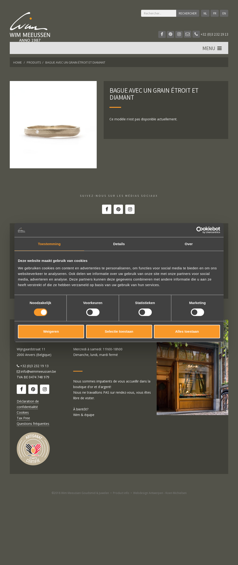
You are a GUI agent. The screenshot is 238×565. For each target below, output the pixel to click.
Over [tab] (189, 244)
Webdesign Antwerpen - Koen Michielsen (160, 560)
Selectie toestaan (119, 331)
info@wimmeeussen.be (38, 438)
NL (205, 13)
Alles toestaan (187, 331)
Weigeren (51, 331)
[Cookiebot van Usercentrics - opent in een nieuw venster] (199, 230)
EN (224, 13)
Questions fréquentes (33, 490)
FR (214, 13)
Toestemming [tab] (49, 244)
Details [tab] (119, 244)
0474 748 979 (39, 444)
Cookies (23, 479)
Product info (121, 560)
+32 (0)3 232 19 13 (210, 34)
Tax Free (23, 485)
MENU (212, 49)
